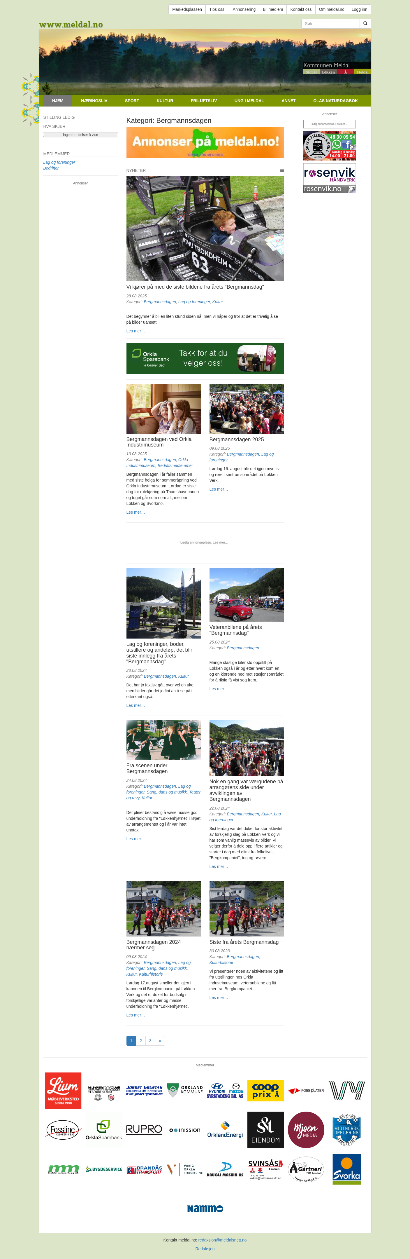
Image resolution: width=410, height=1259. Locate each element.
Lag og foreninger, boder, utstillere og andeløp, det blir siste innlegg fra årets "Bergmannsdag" (159, 652)
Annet (288, 100)
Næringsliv (94, 100)
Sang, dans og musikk (167, 792)
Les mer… (135, 331)
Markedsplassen (187, 9)
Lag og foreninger (194, 301)
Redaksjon (204, 1248)
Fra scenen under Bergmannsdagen (147, 768)
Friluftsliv (204, 100)
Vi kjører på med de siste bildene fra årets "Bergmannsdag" (195, 287)
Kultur (165, 100)
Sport (132, 100)
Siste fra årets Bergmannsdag (244, 942)
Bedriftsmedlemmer (175, 465)
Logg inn (359, 9)
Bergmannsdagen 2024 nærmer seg (153, 945)
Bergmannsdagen (160, 301)
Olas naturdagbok (335, 100)
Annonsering (244, 9)
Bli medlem (273, 9)
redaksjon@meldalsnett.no (222, 1240)
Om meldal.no (331, 9)
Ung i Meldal (249, 100)
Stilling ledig (59, 117)
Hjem (58, 100)
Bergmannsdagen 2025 (237, 439)
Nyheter (136, 170)
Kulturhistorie (151, 974)
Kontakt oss (301, 9)
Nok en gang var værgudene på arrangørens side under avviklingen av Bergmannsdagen (246, 790)
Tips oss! (217, 9)
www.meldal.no (71, 24)
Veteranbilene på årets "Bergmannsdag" (236, 630)
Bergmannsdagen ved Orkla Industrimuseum (159, 442)
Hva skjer (54, 126)
